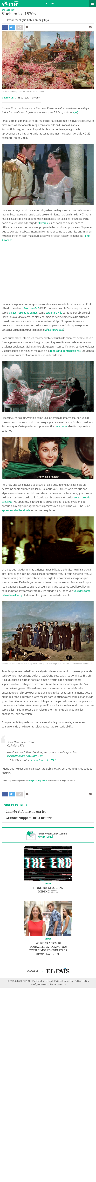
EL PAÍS (57, 970)
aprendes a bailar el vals (16, 510)
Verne (10, 3)
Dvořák (43, 222)
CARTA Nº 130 (8, 9)
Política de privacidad (63, 981)
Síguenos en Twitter (52, 3)
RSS (57, 984)
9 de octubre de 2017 (43, 760)
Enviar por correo (90, 27)
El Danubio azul (54, 329)
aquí (74, 112)
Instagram (32, 780)
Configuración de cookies (42, 984)
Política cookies (82, 981)
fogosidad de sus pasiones (65, 350)
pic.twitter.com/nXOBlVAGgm (25, 755)
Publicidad (37, 981)
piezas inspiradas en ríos (23, 312)
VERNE (48, 883)
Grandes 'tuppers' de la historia (29, 818)
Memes (48, 938)
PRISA (63, 984)
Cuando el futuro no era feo (26, 812)
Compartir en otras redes (19, 27)
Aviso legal (48, 981)
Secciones (92, 3)
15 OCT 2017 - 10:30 (29, 98)
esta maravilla (54, 312)
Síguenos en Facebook (47, 3)
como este (61, 426)
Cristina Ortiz (9, 98)
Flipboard (42, 780)
